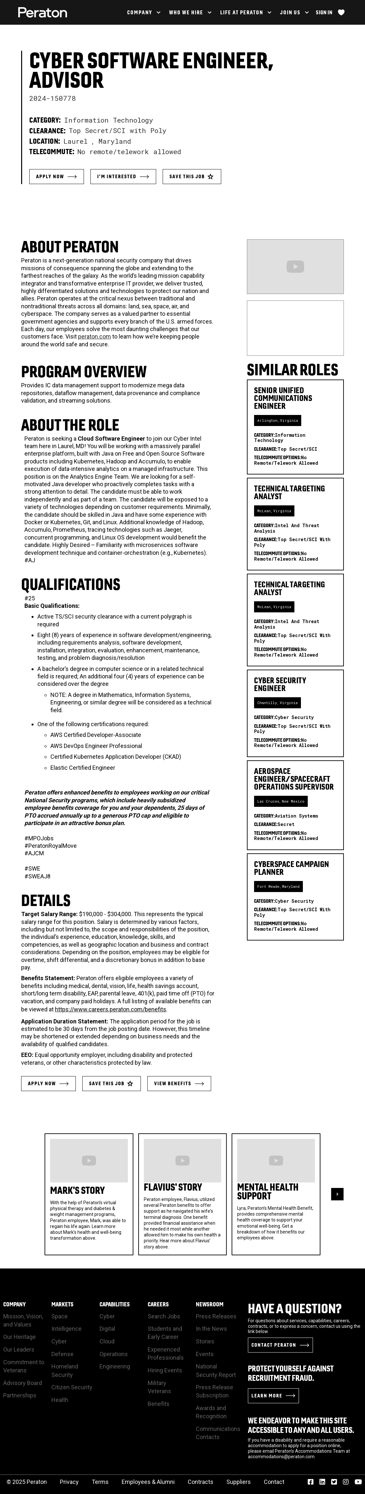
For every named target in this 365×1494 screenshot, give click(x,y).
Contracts (200, 1481)
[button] (143, 12)
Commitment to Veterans (23, 1366)
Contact (274, 1481)
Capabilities (115, 1304)
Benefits (158, 1403)
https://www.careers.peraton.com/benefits (110, 1009)
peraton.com (94, 336)
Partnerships (19, 1395)
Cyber (59, 1341)
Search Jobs (164, 1316)
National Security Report (216, 1370)
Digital (107, 1328)
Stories (205, 1341)
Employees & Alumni (148, 1481)
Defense (62, 1354)
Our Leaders (18, 1349)
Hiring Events (165, 1370)
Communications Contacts (218, 1432)
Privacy (69, 1481)
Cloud (107, 1341)
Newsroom (209, 1304)
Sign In (324, 12)
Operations (114, 1354)
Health (59, 1399)
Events (205, 1354)
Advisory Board (22, 1383)
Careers (158, 1304)
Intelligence (66, 1328)
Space (59, 1316)
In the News (211, 1328)
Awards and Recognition (211, 1412)
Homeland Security (64, 1370)
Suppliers (238, 1481)
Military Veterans (159, 1387)
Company (14, 1304)
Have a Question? (295, 1308)
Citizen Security (71, 1387)
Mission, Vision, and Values (23, 1320)
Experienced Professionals (166, 1353)
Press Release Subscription (214, 1391)
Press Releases (216, 1316)
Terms (100, 1481)
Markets (62, 1304)
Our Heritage (19, 1336)
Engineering (115, 1366)
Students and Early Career (165, 1332)
